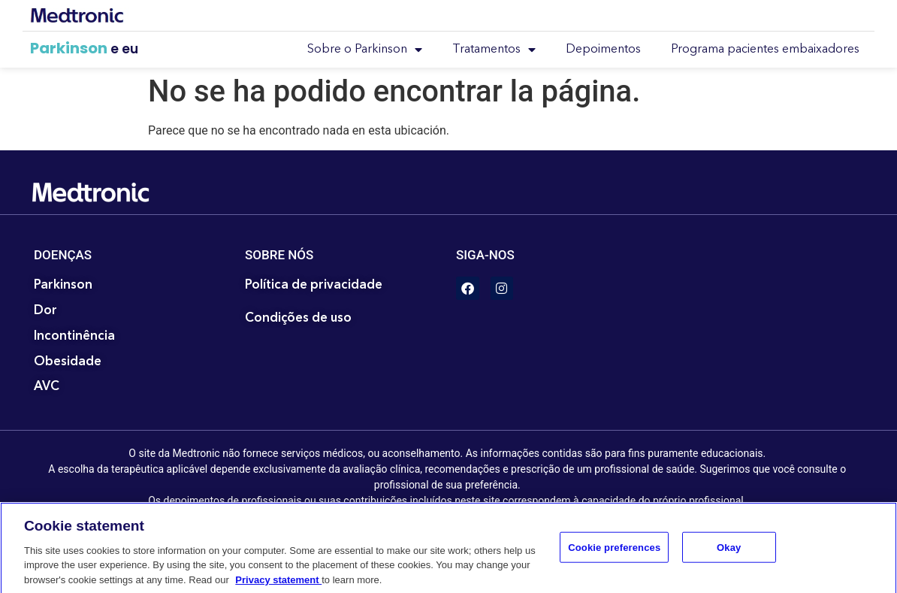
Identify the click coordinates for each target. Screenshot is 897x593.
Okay (729, 554)
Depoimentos (603, 50)
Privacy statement (278, 586)
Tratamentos (494, 49)
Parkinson (68, 48)
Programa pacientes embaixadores (765, 50)
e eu (124, 49)
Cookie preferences (614, 554)
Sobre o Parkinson (364, 49)
